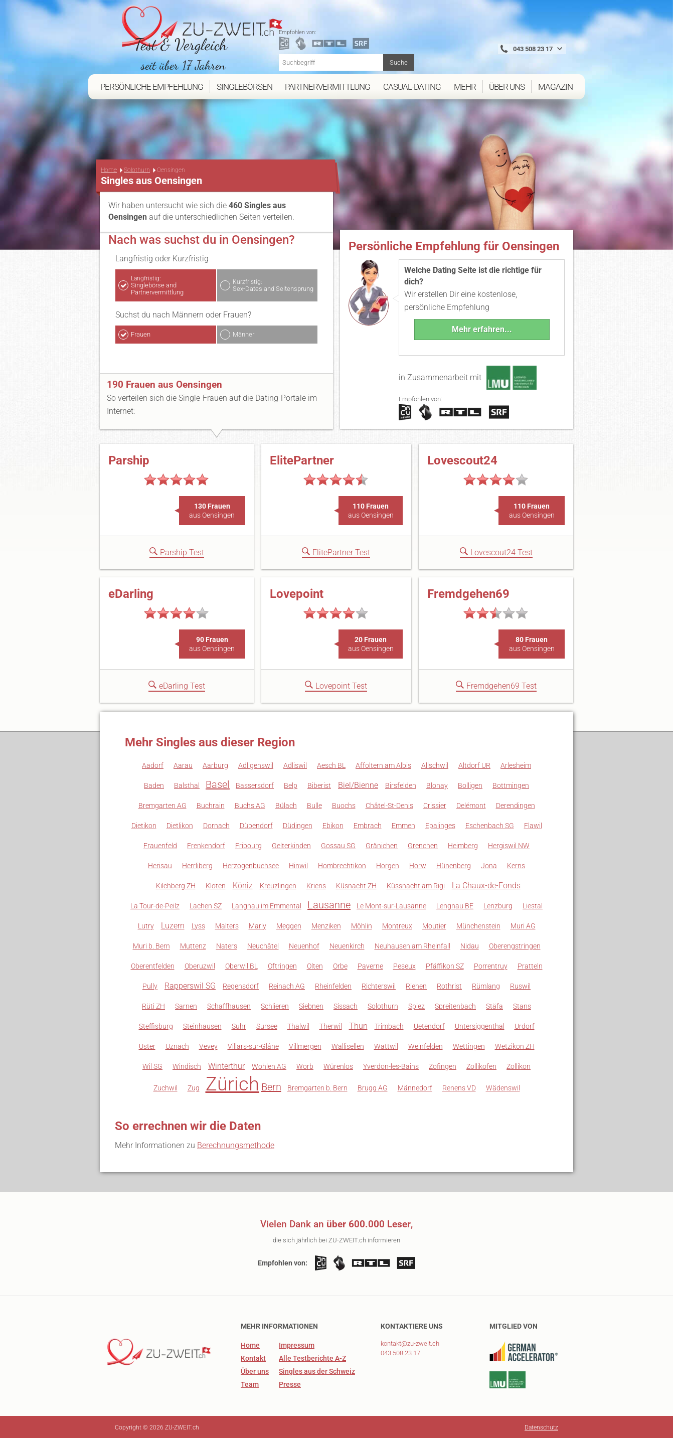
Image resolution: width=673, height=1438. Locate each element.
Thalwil (298, 1025)
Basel (218, 783)
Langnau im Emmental (266, 905)
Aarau (183, 764)
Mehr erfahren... (482, 328)
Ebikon (333, 825)
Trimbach (389, 1025)
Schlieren (275, 1005)
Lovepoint (296, 593)
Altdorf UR (474, 764)
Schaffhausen (229, 1005)
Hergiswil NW (509, 845)
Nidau (469, 945)
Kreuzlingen (278, 885)
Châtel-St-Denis (389, 805)
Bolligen (470, 784)
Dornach (216, 825)
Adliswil (295, 764)
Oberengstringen (515, 945)
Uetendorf (429, 1025)
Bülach (286, 805)
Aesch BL (331, 764)
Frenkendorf (206, 845)
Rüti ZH (153, 1005)
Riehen (416, 985)
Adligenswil (255, 764)
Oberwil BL (241, 965)
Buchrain (211, 805)
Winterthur (226, 1065)
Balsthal (187, 784)
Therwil (330, 1025)
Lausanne (329, 904)
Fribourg (248, 845)
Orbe (340, 965)
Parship (128, 459)
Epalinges (440, 825)
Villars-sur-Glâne (253, 1045)
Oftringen (282, 965)
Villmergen (305, 1045)
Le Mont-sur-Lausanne (391, 905)
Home (109, 169)
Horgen (387, 865)
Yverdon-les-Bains (391, 1065)
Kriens (316, 885)
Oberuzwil (200, 965)
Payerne (370, 965)
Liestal (533, 905)
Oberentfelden (153, 965)
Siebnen (311, 1005)
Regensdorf (241, 985)
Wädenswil (503, 1087)
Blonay (437, 784)
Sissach (345, 1005)
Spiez (416, 1005)
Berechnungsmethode (235, 1144)
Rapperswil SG (190, 985)
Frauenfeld (160, 845)
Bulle (314, 805)
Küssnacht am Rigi (416, 885)
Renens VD (459, 1087)
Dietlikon (179, 825)
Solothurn (137, 169)
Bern (271, 1086)
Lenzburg (498, 905)
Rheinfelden (333, 985)
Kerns (516, 865)
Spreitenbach (455, 1005)
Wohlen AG (269, 1065)
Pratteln (530, 965)
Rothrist (449, 985)
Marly (257, 925)
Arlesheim (515, 764)
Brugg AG (373, 1087)
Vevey (208, 1045)
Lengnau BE (454, 905)
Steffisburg (156, 1025)
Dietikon (143, 825)
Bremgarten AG (162, 805)
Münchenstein (478, 925)
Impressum (296, 1344)
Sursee (266, 1025)
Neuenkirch (347, 945)
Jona (489, 865)
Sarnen (186, 1005)
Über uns (255, 1370)
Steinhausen (202, 1025)
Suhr (239, 1025)
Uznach (177, 1045)
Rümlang (486, 985)
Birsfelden (400, 784)
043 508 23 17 (400, 1352)
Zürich (232, 1083)
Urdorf (525, 1025)
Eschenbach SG (489, 825)
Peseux (404, 965)
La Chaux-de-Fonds (486, 884)
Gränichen (382, 845)
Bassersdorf (255, 784)
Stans (522, 1005)
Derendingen (515, 805)
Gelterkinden (291, 845)
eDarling (130, 593)
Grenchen (423, 845)
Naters (226, 945)
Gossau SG (338, 845)
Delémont (471, 805)
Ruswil (520, 985)
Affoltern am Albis (383, 764)
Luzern (173, 924)
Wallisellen (347, 1045)
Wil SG (152, 1065)
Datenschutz (541, 1426)
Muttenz (193, 945)
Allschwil (434, 764)
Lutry (146, 925)
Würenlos (338, 1065)
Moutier (434, 925)
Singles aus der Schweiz (317, 1370)
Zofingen (442, 1065)
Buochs (344, 805)
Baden (154, 784)
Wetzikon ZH (515, 1045)
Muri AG (523, 925)
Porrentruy (491, 965)
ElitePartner (302, 459)
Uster (147, 1045)
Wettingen (469, 1045)
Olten (315, 965)
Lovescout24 (462, 459)
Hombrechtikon (342, 865)
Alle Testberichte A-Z (312, 1357)
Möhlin (361, 925)
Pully (149, 985)
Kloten (216, 885)
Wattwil (386, 1045)
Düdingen (297, 825)
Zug (194, 1087)
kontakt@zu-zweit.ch (410, 1342)
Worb (304, 1065)
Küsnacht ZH (356, 885)
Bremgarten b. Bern (317, 1087)
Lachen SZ (206, 905)
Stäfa (494, 1005)
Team (250, 1383)
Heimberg (463, 845)
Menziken (326, 925)
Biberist (319, 784)
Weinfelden (425, 1045)
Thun (358, 1025)
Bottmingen (510, 784)
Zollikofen (481, 1065)
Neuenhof (304, 945)
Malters (227, 925)
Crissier (434, 805)
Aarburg (215, 764)
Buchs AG (250, 805)
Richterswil (379, 985)
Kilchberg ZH (176, 885)
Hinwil (298, 865)
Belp (290, 784)
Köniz (243, 884)
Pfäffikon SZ (445, 965)
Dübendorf (256, 825)
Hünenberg (453, 865)
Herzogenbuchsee (251, 865)
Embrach (368, 825)
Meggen (288, 925)
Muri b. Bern (151, 945)
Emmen (403, 825)
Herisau (160, 865)
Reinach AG (287, 985)
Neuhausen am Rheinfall (412, 945)
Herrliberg (197, 865)
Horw (417, 865)
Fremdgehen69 (468, 593)
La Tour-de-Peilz (155, 905)
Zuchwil (165, 1087)
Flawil (533, 825)
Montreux (397, 925)
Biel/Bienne (358, 784)
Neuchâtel (263, 945)
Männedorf (415, 1087)
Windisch (187, 1065)
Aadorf (152, 764)
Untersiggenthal (479, 1025)
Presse (290, 1383)
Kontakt (253, 1357)
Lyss (198, 925)
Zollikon (519, 1065)
